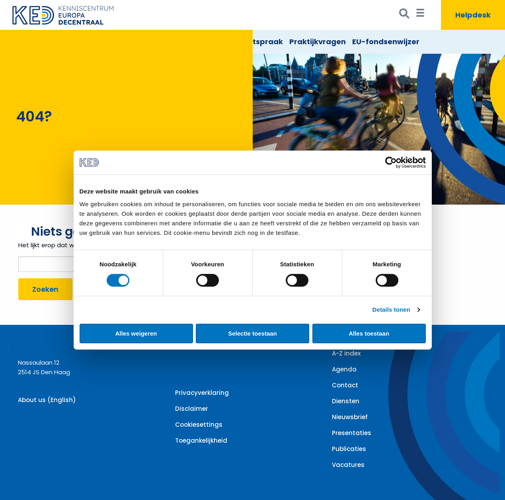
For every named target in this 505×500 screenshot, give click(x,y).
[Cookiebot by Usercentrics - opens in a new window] (391, 162)
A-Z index (346, 353)
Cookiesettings (198, 424)
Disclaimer (191, 408)
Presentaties (351, 433)
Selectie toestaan (252, 333)
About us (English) (47, 400)
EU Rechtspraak (253, 42)
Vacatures (348, 465)
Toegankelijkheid (201, 440)
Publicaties (349, 449)
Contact (345, 385)
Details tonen (391, 309)
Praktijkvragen (317, 42)
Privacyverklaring (202, 393)
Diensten (345, 401)
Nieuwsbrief (350, 417)
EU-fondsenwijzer (385, 42)
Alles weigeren (136, 333)
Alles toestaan (369, 333)
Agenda (344, 369)
